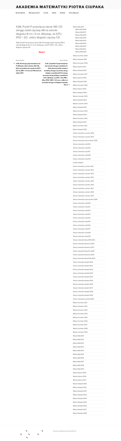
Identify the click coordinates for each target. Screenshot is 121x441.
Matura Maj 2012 (80, 46)
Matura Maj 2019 (78, 27)
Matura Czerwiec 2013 (80, 111)
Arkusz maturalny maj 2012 (81, 210)
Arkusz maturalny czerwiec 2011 (83, 166)
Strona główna (20, 13)
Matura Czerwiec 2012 (80, 118)
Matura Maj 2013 (80, 43)
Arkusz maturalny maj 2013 (81, 214)
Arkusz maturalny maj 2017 (81, 151)
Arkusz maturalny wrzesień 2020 (83, 299)
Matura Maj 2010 (80, 52)
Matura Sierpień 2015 (80, 92)
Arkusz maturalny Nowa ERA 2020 (84, 258)
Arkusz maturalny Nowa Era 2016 (83, 243)
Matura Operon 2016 (79, 78)
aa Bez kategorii (78, 162)
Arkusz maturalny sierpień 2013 (83, 273)
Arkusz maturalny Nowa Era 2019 (83, 254)
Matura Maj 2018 (80, 29)
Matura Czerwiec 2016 (80, 85)
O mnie (46, 13)
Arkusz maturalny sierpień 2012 (83, 269)
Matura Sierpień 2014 (80, 100)
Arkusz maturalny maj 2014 (81, 218)
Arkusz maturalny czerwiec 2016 (83, 185)
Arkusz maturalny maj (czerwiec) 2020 (85, 140)
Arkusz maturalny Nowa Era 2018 (83, 251)
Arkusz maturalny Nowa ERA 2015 (84, 240)
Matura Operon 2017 (79, 67)
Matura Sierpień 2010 (80, 129)
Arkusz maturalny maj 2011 (81, 207)
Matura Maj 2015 (80, 38)
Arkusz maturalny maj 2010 (82, 203)
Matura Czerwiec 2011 (80, 125)
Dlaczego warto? (34, 13)
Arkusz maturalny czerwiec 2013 (83, 173)
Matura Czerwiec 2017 (80, 74)
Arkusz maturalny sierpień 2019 (83, 295)
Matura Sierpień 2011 (80, 122)
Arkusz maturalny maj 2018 (81, 155)
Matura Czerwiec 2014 (80, 103)
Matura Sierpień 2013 (80, 107)
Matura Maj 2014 (80, 40)
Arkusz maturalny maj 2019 (81, 159)
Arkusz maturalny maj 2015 (81, 144)
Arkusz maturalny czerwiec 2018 (83, 133)
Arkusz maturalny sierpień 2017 (83, 288)
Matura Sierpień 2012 (80, 114)
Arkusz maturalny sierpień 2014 (83, 277)
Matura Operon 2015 (79, 89)
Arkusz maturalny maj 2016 (81, 148)
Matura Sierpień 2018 (80, 59)
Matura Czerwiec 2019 (80, 55)
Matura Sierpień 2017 (80, 70)
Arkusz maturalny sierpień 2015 (83, 280)
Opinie (54, 13)
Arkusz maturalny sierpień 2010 (83, 262)
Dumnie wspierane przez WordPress (64, 431)
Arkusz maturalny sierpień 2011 (83, 266)
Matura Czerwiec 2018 (80, 63)
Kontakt (62, 13)
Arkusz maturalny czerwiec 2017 (83, 188)
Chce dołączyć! (74, 13)
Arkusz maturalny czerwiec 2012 (83, 170)
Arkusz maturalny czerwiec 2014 (83, 177)
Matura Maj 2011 (80, 49)
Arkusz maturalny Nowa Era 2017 (83, 247)
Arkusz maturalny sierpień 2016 (83, 284)
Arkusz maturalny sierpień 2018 (83, 291)
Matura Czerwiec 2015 (80, 96)
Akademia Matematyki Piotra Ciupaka (60, 7)
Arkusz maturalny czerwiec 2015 (83, 181)
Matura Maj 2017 (80, 32)
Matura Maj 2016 (80, 35)
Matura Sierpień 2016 (80, 81)
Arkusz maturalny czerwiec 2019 (83, 137)
